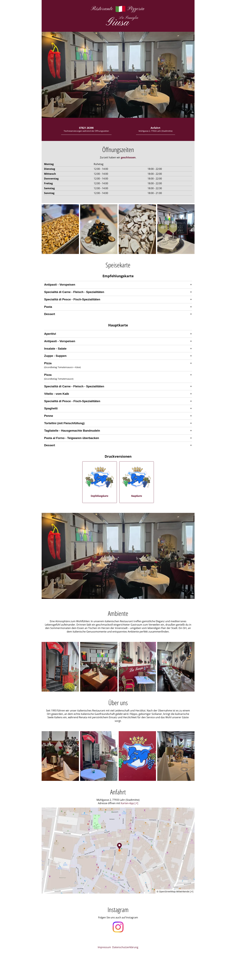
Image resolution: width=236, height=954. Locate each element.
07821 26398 (86, 129)
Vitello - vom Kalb (56, 393)
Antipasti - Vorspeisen (59, 284)
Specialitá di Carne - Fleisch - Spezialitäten (74, 292)
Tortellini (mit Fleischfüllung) (64, 423)
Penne (48, 415)
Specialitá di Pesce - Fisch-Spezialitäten (72, 299)
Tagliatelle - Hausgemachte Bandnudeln (72, 430)
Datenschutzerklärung (125, 947)
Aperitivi (50, 333)
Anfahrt (155, 129)
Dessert (49, 314)
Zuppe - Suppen (55, 355)
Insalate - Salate (55, 348)
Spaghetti (51, 408)
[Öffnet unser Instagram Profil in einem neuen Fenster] (118, 927)
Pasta (48, 306)
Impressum (104, 947)
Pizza (48, 363)
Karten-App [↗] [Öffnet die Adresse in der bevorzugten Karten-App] (129, 803)
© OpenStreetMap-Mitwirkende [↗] (175, 891)
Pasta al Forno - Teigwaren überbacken (71, 438)
